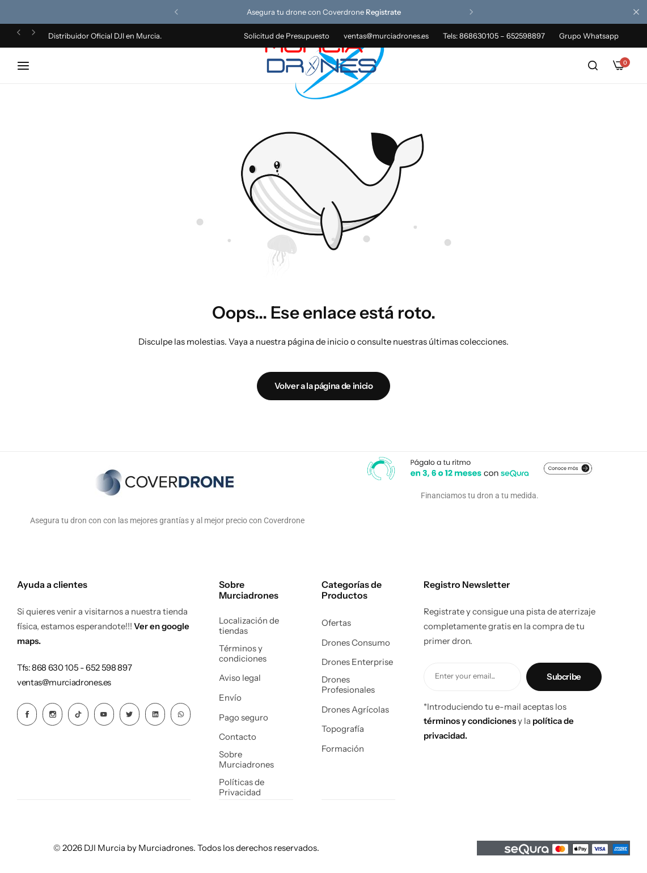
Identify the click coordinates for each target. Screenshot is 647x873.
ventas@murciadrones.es (386, 35)
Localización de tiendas (249, 626)
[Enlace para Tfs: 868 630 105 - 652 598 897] (74, 667)
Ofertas (336, 623)
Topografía (343, 729)
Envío (230, 698)
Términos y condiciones (243, 653)
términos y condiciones (470, 720)
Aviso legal (240, 678)
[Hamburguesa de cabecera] (29, 65)
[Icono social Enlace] (27, 714)
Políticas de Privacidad (241, 787)
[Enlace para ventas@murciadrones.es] (64, 682)
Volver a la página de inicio (323, 385)
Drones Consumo (356, 643)
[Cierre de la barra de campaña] (638, 12)
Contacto (237, 737)
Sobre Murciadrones (246, 759)
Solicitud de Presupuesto (286, 35)
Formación (343, 749)
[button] (176, 11)
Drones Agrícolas (355, 710)
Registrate (383, 11)
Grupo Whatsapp (589, 35)
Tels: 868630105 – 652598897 (494, 35)
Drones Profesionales (348, 685)
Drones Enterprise (357, 662)
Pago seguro (243, 718)
